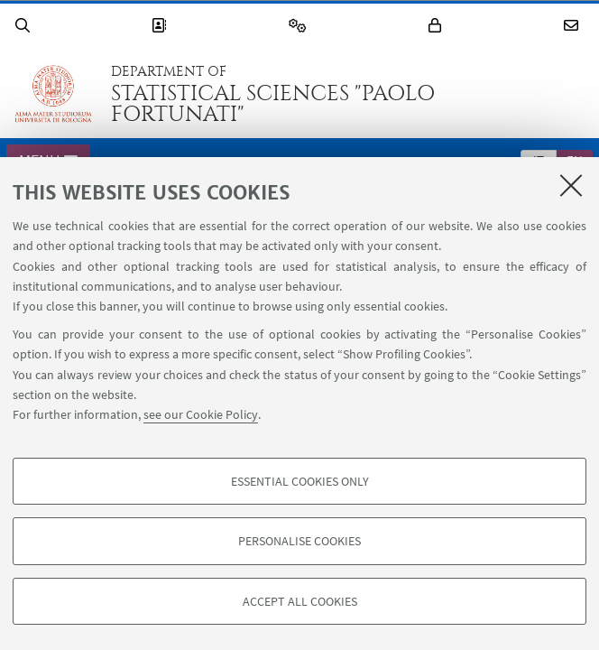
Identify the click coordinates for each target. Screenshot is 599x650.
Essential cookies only (300, 481)
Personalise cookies (299, 541)
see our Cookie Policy (200, 414)
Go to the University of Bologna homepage (53, 93)
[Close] (571, 185)
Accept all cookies (300, 601)
